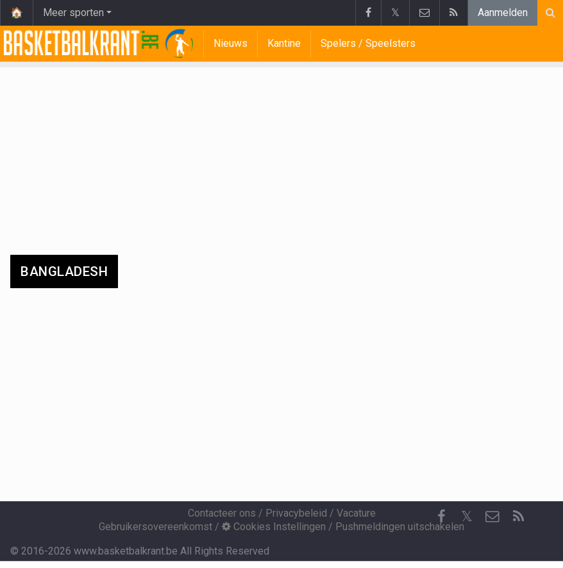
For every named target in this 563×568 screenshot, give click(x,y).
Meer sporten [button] (73, 12)
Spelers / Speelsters (368, 43)
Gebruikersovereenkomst (155, 527)
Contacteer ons (222, 513)
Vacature (356, 513)
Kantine (284, 43)
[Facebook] (441, 516)
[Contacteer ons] (492, 516)
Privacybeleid (296, 513)
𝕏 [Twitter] (467, 516)
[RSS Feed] (518, 516)
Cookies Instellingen (274, 527)
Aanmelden (503, 12)
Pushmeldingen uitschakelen (399, 527)
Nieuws (231, 43)
